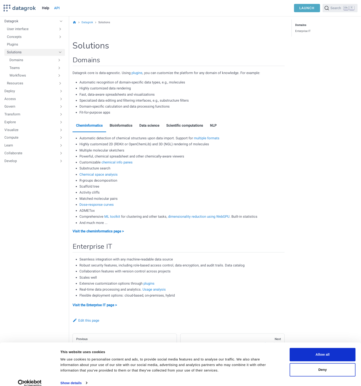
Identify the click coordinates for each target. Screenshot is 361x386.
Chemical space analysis (98, 174)
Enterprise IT (303, 31)
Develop (10, 161)
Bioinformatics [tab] (121, 125)
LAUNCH (306, 8)
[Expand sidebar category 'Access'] (61, 98)
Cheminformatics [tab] (89, 125)
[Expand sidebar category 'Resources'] (60, 83)
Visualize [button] (11, 130)
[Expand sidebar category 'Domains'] (59, 60)
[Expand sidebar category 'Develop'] (61, 160)
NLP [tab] (213, 125)
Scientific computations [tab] (184, 125)
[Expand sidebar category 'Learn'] (61, 145)
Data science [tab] (149, 125)
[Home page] (74, 22)
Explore (10, 122)
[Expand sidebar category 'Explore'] (61, 122)
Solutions (14, 52)
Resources (15, 83)
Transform (12, 114)
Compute (11, 137)
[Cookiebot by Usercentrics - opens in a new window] (30, 377)
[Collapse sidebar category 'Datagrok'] (61, 21)
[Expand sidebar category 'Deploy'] (61, 91)
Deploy (9, 91)
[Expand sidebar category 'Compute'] (61, 137)
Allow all (323, 349)
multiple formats (206, 138)
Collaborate (13, 153)
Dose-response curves (96, 205)
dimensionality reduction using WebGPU (199, 216)
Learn (8, 145)
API (57, 8)
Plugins (12, 44)
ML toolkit (112, 216)
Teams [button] (14, 68)
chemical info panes (117, 162)
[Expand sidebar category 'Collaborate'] (61, 153)
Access (10, 99)
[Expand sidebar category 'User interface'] (60, 29)
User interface (18, 29)
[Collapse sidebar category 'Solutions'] (60, 52)
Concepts (14, 37)
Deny (322, 364)
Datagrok (11, 21)
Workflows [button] (17, 75)
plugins (137, 73)
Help (45, 8)
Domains (16, 60)
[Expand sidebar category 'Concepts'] (60, 36)
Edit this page (86, 320)
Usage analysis (154, 289)
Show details (71, 377)
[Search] (340, 8)
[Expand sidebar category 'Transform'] (61, 114)
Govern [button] (9, 106)
